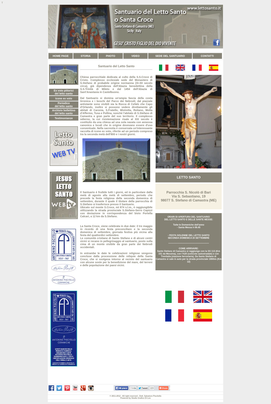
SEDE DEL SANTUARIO (170, 55)
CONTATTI (207, 55)
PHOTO (110, 55)
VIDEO (135, 55)
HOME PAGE (61, 55)
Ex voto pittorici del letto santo (64, 92)
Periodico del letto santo (64, 105)
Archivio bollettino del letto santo (63, 112)
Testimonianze (64, 118)
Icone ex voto (63, 98)
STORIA (86, 55)
